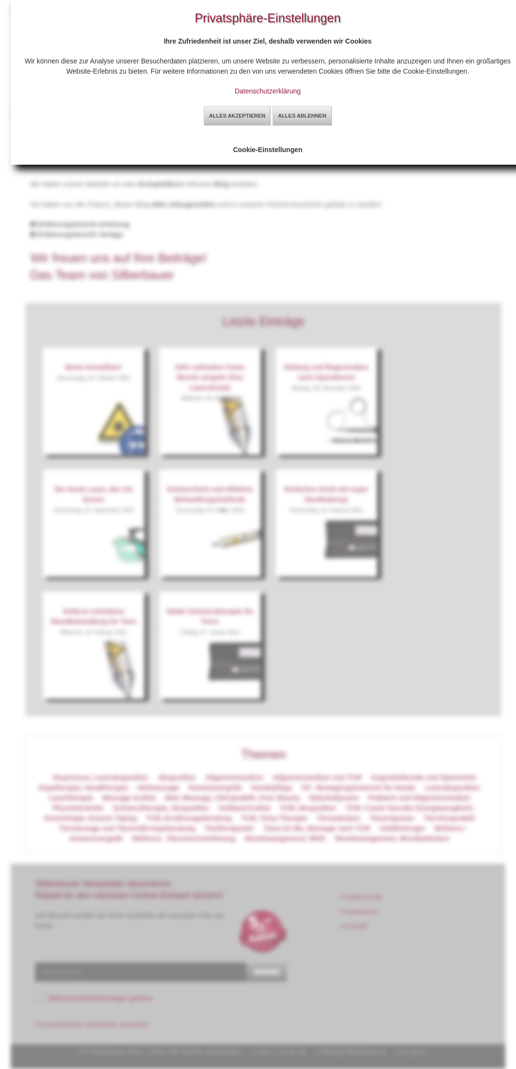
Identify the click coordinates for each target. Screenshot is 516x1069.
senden (267, 972)
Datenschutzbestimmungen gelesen (100, 998)
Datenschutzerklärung (268, 91)
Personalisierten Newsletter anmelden (92, 1024)
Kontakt (354, 926)
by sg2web (414, 1052)
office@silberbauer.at (353, 1051)
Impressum (359, 911)
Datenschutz (361, 897)
